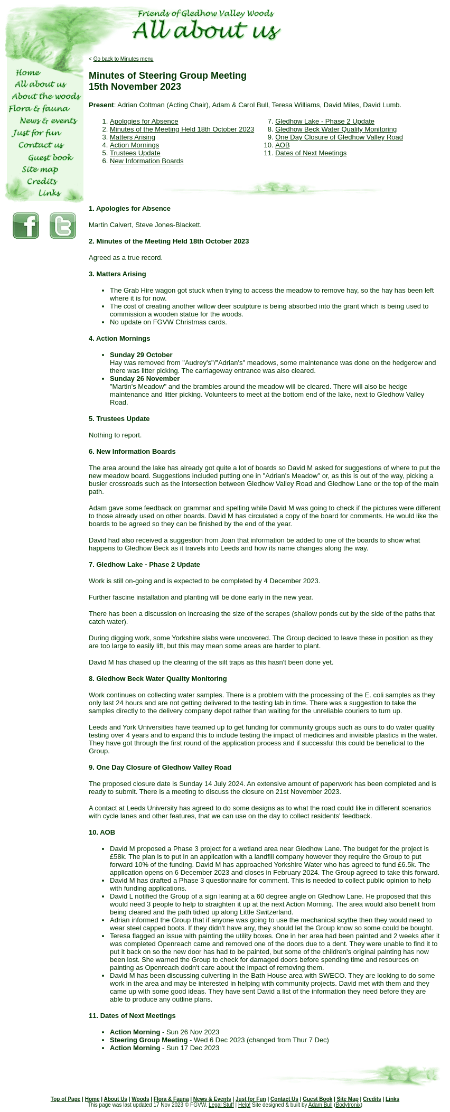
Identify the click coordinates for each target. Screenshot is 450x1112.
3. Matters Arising (117, 274)
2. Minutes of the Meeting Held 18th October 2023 (169, 241)
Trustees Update (135, 153)
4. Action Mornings (120, 338)
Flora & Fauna (171, 1099)
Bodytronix (347, 1105)
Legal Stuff (221, 1105)
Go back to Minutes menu (123, 59)
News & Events (212, 1099)
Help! (244, 1105)
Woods (140, 1099)
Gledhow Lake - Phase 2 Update (324, 121)
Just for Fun (251, 1099)
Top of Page (65, 1099)
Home (92, 1099)
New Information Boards (146, 161)
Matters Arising (132, 137)
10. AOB (102, 832)
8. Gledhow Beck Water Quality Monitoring (158, 679)
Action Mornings (134, 145)
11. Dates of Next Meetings (132, 1016)
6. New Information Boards (132, 451)
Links (392, 1099)
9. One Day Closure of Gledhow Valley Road (160, 767)
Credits (372, 1099)
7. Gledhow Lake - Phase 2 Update (144, 564)
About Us (115, 1099)
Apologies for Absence (144, 121)
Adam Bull (320, 1105)
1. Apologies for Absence (130, 208)
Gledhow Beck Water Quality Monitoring (336, 129)
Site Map (348, 1099)
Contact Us (284, 1099)
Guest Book (317, 1099)
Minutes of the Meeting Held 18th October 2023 (182, 129)
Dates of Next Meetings (310, 153)
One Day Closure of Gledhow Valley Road (339, 137)
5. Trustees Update (119, 419)
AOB (282, 145)
